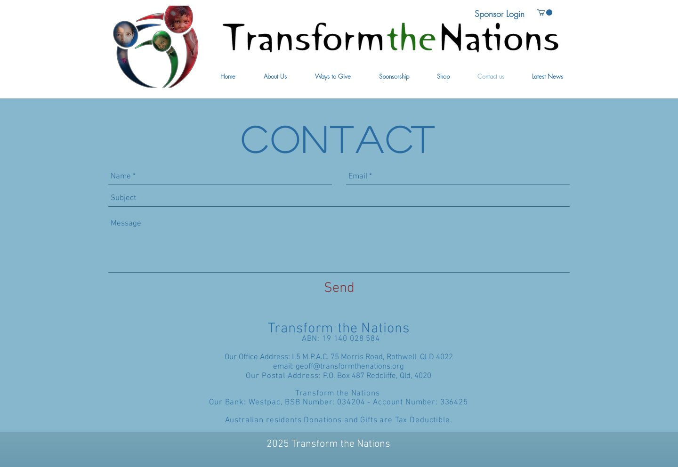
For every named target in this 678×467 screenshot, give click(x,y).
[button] (275, 76)
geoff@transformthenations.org (350, 366)
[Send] (339, 288)
